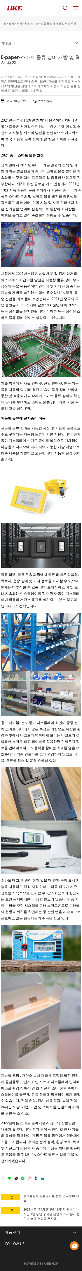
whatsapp (23, 1178)
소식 (11, 23)
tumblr (36, 1178)
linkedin (42, 1178)
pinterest (29, 1178)
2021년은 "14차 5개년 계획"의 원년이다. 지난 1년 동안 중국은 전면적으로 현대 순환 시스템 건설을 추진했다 (51, 1214)
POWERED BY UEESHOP (41, 1263)
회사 (19, 23)
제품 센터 (12, 1232)
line (9, 1178)
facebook (3, 1178)
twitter (16, 1178)
